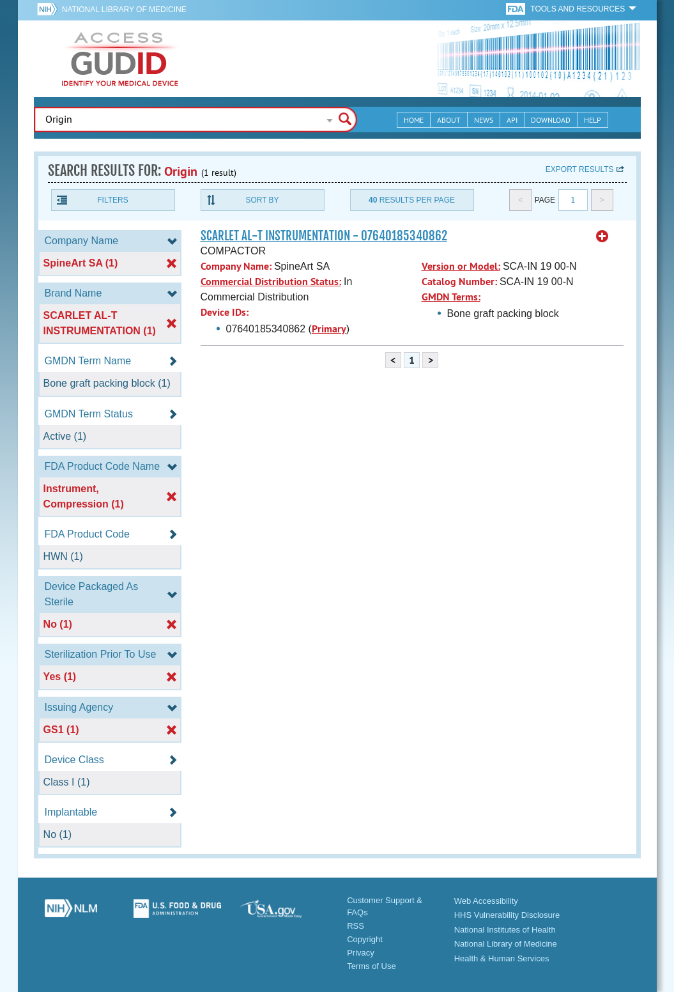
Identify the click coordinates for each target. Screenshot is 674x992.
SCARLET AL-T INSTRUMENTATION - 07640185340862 (324, 236)
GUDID (120, 58)
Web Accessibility (486, 901)
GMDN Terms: (451, 297)
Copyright (365, 939)
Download (551, 120)
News (483, 120)
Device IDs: (225, 312)
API (512, 120)
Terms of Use (371, 966)
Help (592, 120)
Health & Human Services (501, 958)
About (449, 120)
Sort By (262, 200)
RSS (355, 926)
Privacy (360, 952)
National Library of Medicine (124, 9)
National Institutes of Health (505, 929)
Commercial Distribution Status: (271, 281)
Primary (329, 329)
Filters (112, 200)
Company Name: (236, 266)
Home (414, 120)
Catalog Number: (459, 281)
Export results (580, 169)
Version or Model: (461, 266)
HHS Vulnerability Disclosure (507, 915)
